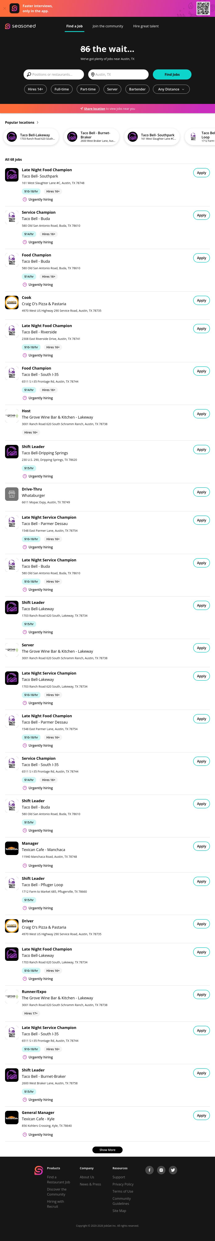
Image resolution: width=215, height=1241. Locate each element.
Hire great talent (146, 26)
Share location (92, 109)
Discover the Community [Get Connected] (57, 1192)
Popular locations (21, 122)
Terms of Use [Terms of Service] (123, 1191)
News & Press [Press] (90, 1184)
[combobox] (54, 74)
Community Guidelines (122, 1201)
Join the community (108, 26)
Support (119, 1177)
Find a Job (74, 26)
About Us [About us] (87, 1177)
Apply (201, 172)
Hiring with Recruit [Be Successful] (55, 1204)
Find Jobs (172, 74)
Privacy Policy (123, 1184)
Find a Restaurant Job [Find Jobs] (58, 1179)
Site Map (119, 1210)
